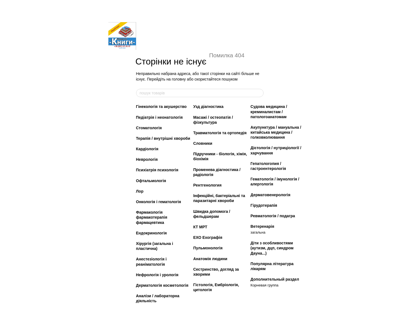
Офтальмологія (151, 181)
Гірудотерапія (264, 205)
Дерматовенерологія (270, 195)
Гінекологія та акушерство (161, 106)
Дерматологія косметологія (162, 285)
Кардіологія (147, 149)
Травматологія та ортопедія (220, 133)
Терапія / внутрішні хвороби (163, 138)
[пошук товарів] (259, 93)
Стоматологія (149, 128)
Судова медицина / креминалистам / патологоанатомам (269, 111)
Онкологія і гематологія (158, 202)
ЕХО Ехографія (207, 237)
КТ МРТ (200, 227)
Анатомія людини (210, 259)
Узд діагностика (208, 106)
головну (179, 79)
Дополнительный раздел (275, 279)
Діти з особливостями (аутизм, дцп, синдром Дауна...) (272, 248)
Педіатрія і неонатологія (159, 117)
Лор (140, 191)
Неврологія (147, 159)
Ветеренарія (262, 226)
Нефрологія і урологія (157, 275)
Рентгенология (207, 185)
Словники (202, 143)
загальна (258, 232)
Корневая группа (265, 285)
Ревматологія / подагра (273, 216)
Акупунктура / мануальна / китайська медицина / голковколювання (276, 132)
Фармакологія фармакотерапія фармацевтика (151, 217)
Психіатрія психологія (157, 170)
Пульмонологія (208, 248)
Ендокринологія (151, 233)
